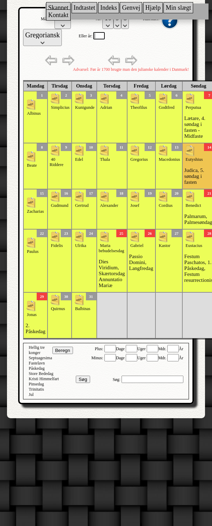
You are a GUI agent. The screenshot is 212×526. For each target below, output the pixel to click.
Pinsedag (36, 384)
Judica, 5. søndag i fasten (194, 176)
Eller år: (86, 35)
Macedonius (169, 159)
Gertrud (82, 205)
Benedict (193, 205)
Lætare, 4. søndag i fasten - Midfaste (194, 127)
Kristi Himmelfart (44, 378)
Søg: (117, 379)
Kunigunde (85, 107)
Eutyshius (194, 159)
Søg (83, 379)
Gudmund (59, 205)
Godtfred (166, 107)
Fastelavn (37, 363)
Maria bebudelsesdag (111, 248)
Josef (134, 205)
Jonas (32, 314)
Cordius (166, 205)
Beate (32, 165)
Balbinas (82, 308)
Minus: (98, 357)
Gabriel (136, 245)
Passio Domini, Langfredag (141, 262)
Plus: (99, 348)
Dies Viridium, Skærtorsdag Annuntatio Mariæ (112, 273)
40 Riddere (57, 162)
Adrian (106, 107)
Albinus (34, 113)
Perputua (193, 107)
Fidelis (57, 245)
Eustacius (193, 245)
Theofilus (138, 107)
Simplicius (60, 107)
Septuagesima (40, 357)
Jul (31, 394)
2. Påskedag (35, 328)
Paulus (32, 251)
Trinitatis (36, 389)
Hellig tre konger (37, 350)
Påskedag (36, 368)
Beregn (62, 350)
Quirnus (58, 308)
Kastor (164, 245)
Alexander (109, 205)
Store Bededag (41, 373)
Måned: (48, 18)
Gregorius (139, 159)
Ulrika (80, 245)
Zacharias (35, 211)
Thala (105, 159)
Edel (79, 159)
